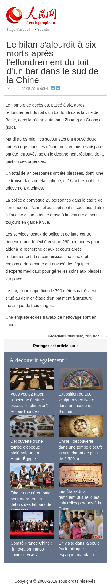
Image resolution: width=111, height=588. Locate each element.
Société (43, 29)
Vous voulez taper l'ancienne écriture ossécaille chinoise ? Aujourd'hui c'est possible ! (29, 405)
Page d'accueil (18, 29)
